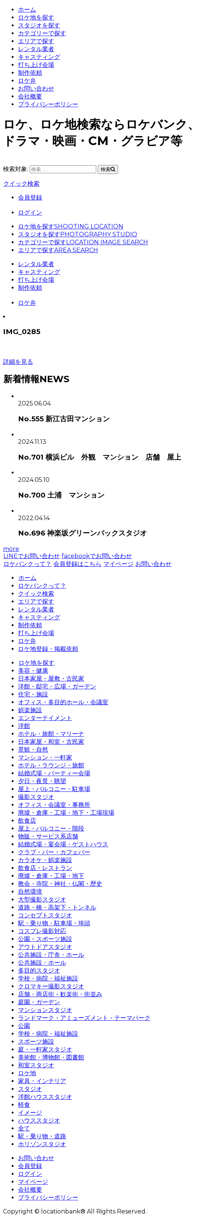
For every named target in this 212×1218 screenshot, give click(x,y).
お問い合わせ (36, 88)
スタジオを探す (39, 25)
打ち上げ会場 (36, 64)
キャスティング (39, 57)
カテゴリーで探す (42, 33)
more (11, 548)
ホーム (27, 9)
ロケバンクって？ (27, 563)
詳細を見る (18, 361)
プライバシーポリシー (48, 104)
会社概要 (30, 96)
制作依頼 (30, 72)
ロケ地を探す (36, 17)
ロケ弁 (27, 80)
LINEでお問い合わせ (31, 556)
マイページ (118, 563)
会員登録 (30, 197)
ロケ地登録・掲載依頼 (48, 648)
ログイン (30, 212)
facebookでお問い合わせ (96, 556)
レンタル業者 (36, 49)
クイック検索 (21, 183)
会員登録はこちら (77, 563)
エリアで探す (36, 41)
